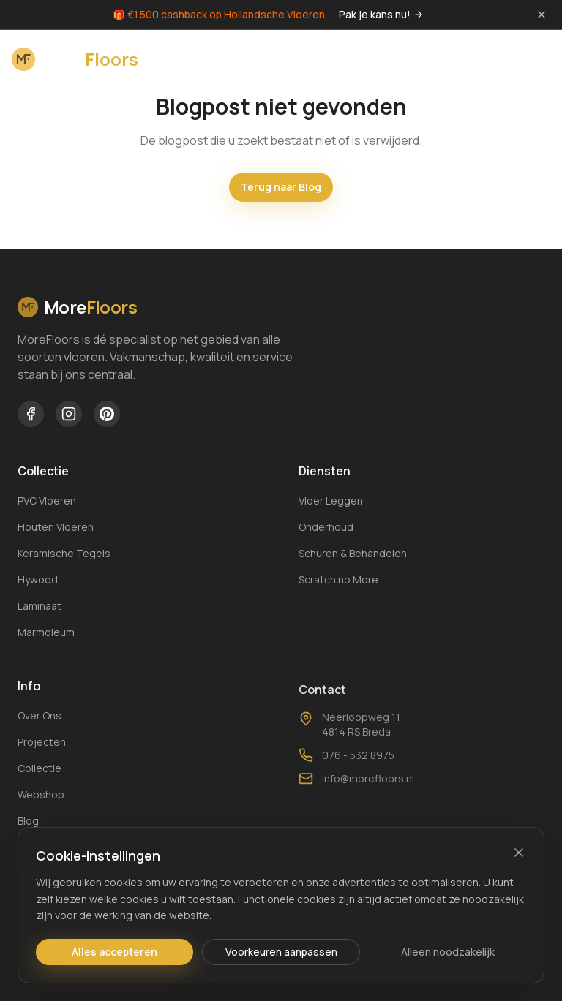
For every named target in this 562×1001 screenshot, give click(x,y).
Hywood (38, 579)
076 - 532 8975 (346, 774)
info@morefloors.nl (356, 797)
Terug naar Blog (281, 187)
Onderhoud (326, 528)
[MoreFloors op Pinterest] (107, 414)
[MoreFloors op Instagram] (69, 414)
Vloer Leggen (331, 502)
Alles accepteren (114, 952)
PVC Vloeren (47, 500)
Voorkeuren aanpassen (281, 952)
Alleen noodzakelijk (448, 952)
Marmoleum (46, 632)
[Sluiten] (519, 852)
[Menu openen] (535, 57)
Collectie (39, 772)
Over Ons (39, 720)
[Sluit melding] (541, 14)
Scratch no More (338, 581)
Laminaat (39, 606)
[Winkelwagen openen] (502, 58)
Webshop (41, 799)
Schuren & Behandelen (353, 555)
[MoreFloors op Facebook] (31, 414)
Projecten (42, 746)
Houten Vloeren (56, 527)
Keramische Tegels (64, 553)
